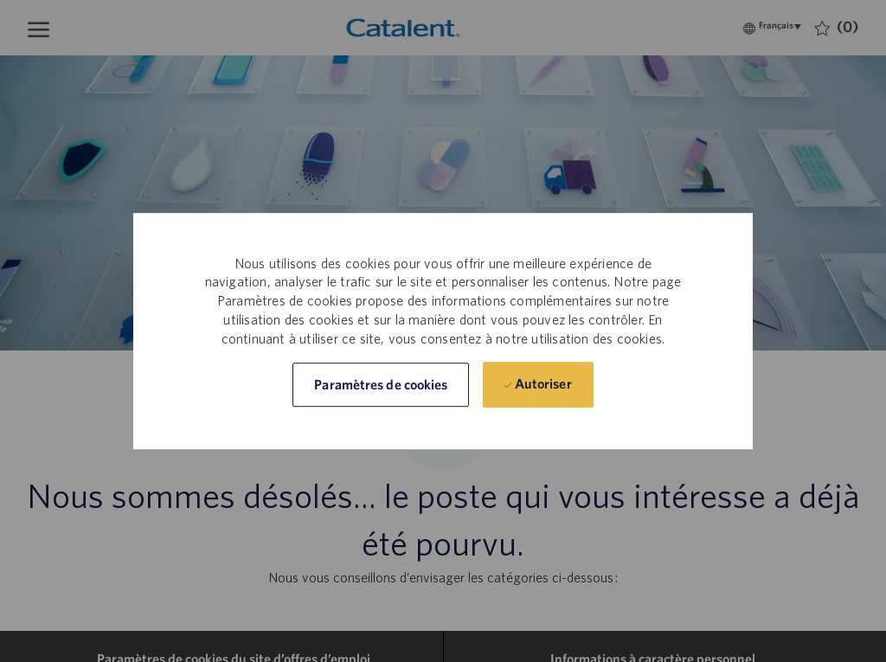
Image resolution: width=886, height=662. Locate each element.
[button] (380, 385)
